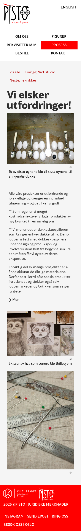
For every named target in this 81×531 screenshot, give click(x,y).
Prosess (59, 45)
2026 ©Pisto (14, 505)
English (68, 8)
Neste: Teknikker (23, 81)
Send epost (37, 517)
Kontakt (59, 54)
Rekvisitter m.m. (22, 45)
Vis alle (15, 72)
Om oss (22, 37)
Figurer (59, 37)
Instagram (13, 517)
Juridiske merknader (48, 505)
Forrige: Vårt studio (40, 72)
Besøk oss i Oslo (18, 525)
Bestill (22, 54)
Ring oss (60, 517)
